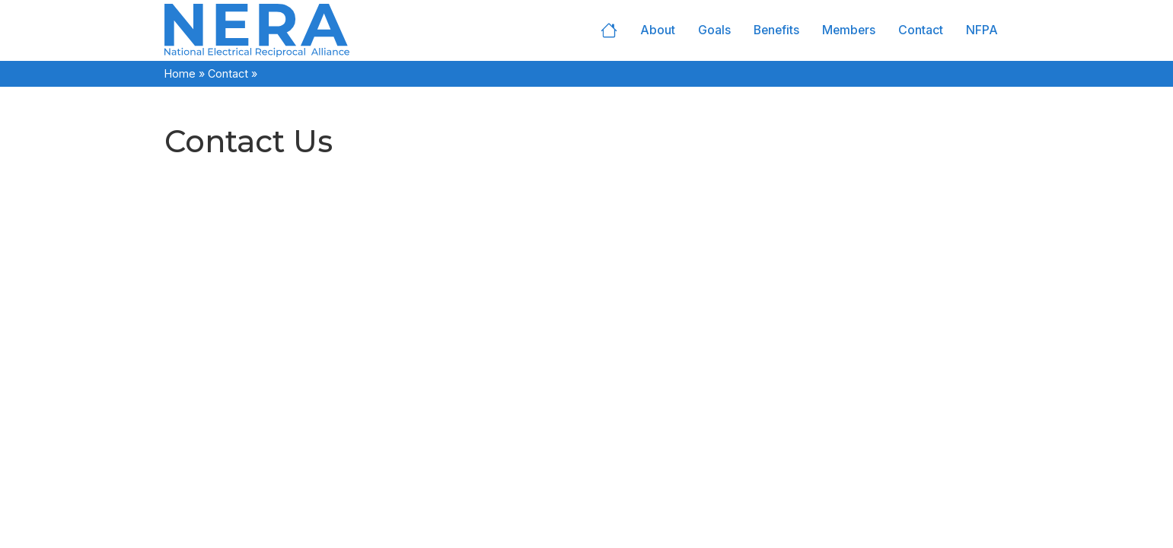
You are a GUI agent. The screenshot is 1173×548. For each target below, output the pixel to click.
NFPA (982, 30)
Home (609, 30)
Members (848, 30)
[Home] (305, 30)
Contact (920, 30)
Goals (714, 30)
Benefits (776, 30)
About (657, 30)
